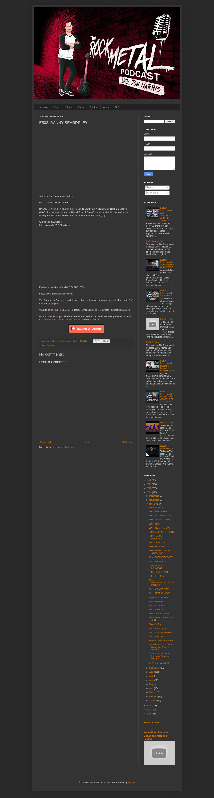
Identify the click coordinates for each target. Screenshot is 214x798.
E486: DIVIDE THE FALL (160, 613)
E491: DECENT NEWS (159, 593)
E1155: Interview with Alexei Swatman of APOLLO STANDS (166, 214)
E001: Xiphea (152, 342)
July (151, 676)
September (154, 668)
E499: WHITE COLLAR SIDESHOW (159, 551)
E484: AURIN (155, 624)
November (154, 500)
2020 (149, 488)
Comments (152, 193)
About (106, 107)
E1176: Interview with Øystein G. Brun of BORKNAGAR (167, 366)
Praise (81, 107)
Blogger (131, 782)
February (153, 696)
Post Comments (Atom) (63, 447)
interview (51, 345)
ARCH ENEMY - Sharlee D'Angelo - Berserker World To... (160, 647)
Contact (94, 107)
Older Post (127, 442)
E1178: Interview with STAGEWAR (166, 293)
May (151, 684)
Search (57, 107)
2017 (149, 710)
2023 (149, 480)
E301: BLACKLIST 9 (166, 447)
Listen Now (43, 107)
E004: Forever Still (154, 241)
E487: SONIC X (156, 609)
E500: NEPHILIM (156, 546)
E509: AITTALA (156, 507)
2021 (149, 484)
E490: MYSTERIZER (158, 597)
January (153, 700)
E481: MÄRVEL (156, 636)
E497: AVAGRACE (157, 561)
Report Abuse (151, 722)
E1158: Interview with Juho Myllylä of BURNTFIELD (167, 264)
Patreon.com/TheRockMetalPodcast (60, 319)
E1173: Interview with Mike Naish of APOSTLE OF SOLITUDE (166, 396)
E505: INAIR (154, 524)
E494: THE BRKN (157, 576)
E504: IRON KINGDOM (159, 528)
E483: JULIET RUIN (158, 628)
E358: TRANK (166, 319)
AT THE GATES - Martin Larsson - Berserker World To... (160, 656)
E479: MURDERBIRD (159, 663)
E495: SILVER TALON (159, 572)
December (154, 496)
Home (86, 442)
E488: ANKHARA (157, 605)
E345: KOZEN (166, 422)
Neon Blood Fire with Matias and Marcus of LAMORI (156, 736)
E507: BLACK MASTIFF (160, 515)
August (152, 672)
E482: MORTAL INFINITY (160, 632)
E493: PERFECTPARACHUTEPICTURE (161, 583)
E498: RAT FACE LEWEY (161, 557)
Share (69, 107)
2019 (149, 492)
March (152, 692)
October (153, 504)
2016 (149, 714)
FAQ (117, 107)
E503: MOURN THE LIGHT (161, 532)
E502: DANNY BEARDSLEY (156, 537)
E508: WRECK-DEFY (159, 511)
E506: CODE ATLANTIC (160, 519)
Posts (149, 187)
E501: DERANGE (157, 542)
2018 (149, 705)
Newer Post (45, 442)
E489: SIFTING (156, 601)
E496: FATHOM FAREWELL (156, 566)
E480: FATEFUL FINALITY (161, 640)
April (151, 688)
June (151, 680)
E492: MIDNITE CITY (159, 589)
